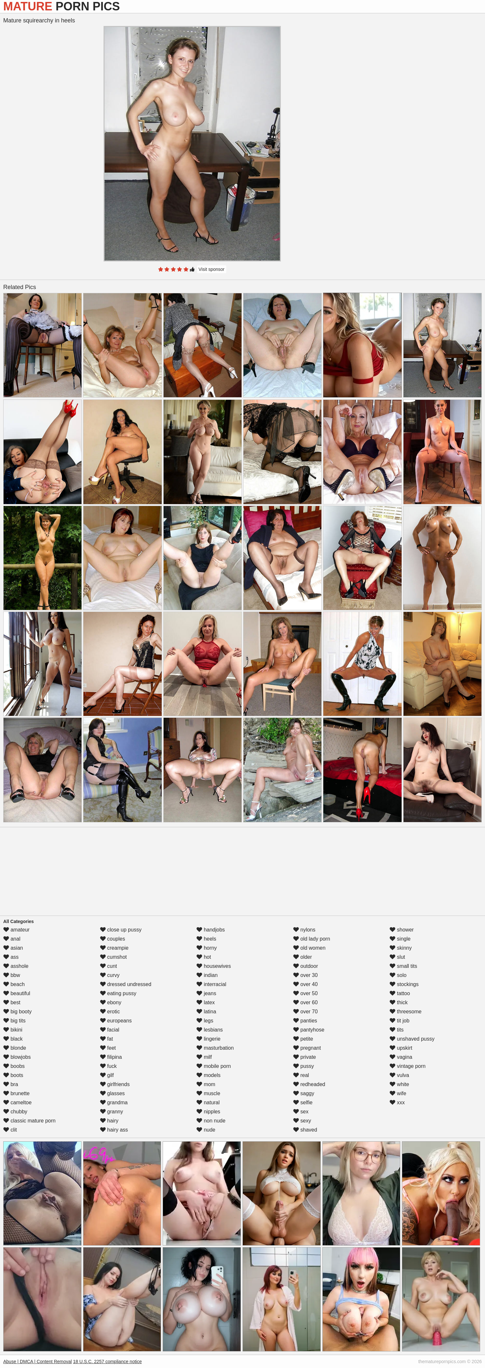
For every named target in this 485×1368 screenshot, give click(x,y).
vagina (401, 1057)
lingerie (208, 1039)
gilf (107, 1075)
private (304, 1057)
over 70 (305, 1011)
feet (108, 1048)
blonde (14, 1048)
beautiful (16, 993)
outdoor (305, 966)
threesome (405, 1011)
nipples (208, 1111)
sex (300, 1111)
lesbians (209, 1029)
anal (11, 939)
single (400, 939)
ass (11, 957)
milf (204, 1057)
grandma (114, 1102)
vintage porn (408, 1066)
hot (203, 957)
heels (206, 939)
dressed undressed (126, 984)
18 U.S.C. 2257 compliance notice (107, 1361)
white (399, 1084)
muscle (208, 1093)
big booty (17, 1011)
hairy (109, 1120)
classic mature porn (29, 1120)
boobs (14, 1066)
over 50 (305, 993)
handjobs (210, 929)
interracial (211, 984)
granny (111, 1111)
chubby (15, 1111)
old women (309, 948)
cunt (108, 966)
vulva (399, 1075)
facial (109, 1029)
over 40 (305, 984)
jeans (206, 993)
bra (10, 1084)
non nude (210, 1120)
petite (303, 1039)
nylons (304, 929)
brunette (16, 1093)
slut (397, 957)
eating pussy (118, 993)
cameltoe (17, 1102)
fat (106, 1039)
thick (398, 1002)
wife (398, 1093)
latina (206, 1011)
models (208, 1075)
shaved (305, 1130)
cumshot (113, 957)
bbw (11, 975)
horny (206, 948)
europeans (116, 1020)
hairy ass (114, 1130)
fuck (108, 1066)
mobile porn (213, 1066)
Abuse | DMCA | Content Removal (37, 1361)
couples (112, 939)
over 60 (305, 1002)
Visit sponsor (212, 269)
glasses (112, 1093)
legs (204, 1020)
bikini (12, 1029)
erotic (110, 1011)
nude (205, 1130)
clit (10, 1130)
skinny (401, 948)
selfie (303, 1102)
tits (397, 1029)
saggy (303, 1093)
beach (14, 984)
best (11, 1002)
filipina (111, 1057)
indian (207, 975)
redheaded (309, 1084)
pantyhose (308, 1029)
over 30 (305, 975)
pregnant (307, 1048)
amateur (16, 929)
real (301, 1075)
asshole (16, 966)
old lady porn (311, 939)
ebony (110, 1002)
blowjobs (17, 1057)
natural (207, 1102)
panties (305, 1020)
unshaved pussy (412, 1039)
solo (398, 975)
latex (205, 1002)
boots (13, 1075)
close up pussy (121, 929)
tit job (399, 1020)
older (302, 957)
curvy (110, 975)
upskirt (401, 1048)
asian (13, 948)
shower (402, 929)
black (13, 1039)
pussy (303, 1066)
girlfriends (115, 1084)
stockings (404, 984)
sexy (302, 1120)
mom (205, 1084)
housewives (213, 966)
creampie (114, 948)
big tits (14, 1020)
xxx (397, 1102)
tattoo (400, 993)
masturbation (215, 1048)
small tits (403, 966)
